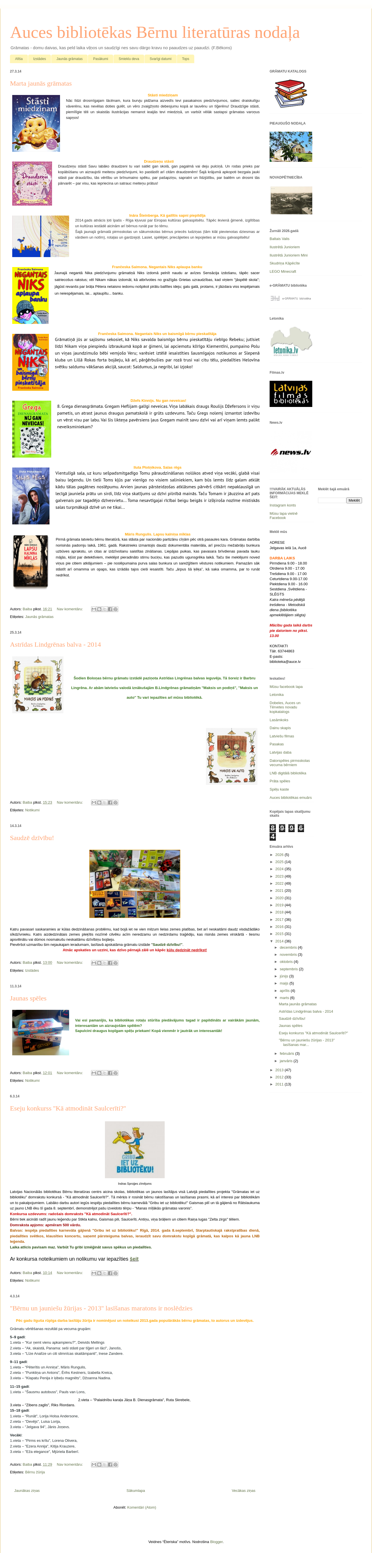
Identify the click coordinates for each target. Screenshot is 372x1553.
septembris (289, 969)
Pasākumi (100, 59)
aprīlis (285, 991)
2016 (280, 927)
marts (285, 998)
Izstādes (39, 59)
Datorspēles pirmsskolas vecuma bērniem (290, 762)
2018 (280, 912)
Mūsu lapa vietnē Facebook (283, 515)
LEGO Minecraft (283, 271)
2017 (280, 919)
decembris (289, 947)
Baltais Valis (280, 239)
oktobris (287, 961)
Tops (185, 59)
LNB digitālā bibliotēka (288, 773)
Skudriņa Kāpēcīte (285, 263)
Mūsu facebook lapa (286, 687)
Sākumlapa (136, 1490)
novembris (289, 954)
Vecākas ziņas (243, 1490)
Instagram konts (283, 505)
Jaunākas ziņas (27, 1490)
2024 (280, 869)
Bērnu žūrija (35, 1472)
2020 (280, 898)
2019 (280, 905)
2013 (280, 1070)
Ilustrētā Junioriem (285, 247)
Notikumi (32, 810)
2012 (280, 1077)
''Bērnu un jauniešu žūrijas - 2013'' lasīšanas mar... (306, 1042)
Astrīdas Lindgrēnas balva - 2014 (55, 644)
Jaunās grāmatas (69, 59)
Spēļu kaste (279, 789)
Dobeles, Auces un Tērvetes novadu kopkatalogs (285, 707)
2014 (280, 941)
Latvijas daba (281, 752)
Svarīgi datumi (160, 59)
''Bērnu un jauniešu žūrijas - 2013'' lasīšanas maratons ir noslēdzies (101, 1308)
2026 (280, 855)
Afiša (19, 59)
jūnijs (284, 976)
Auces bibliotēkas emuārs (291, 797)
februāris (287, 1053)
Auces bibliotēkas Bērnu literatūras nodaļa (155, 32)
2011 (280, 1084)
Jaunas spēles (28, 998)
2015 (280, 934)
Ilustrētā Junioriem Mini (289, 255)
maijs (285, 983)
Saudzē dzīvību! (32, 837)
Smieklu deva (129, 59)
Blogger (216, 1542)
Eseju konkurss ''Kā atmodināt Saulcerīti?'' (68, 1108)
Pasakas (277, 744)
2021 (280, 890)
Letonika (277, 694)
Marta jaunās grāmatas (41, 83)
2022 (280, 883)
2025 (280, 862)
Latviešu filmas (282, 736)
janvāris (287, 1061)
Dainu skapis (280, 728)
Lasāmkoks (279, 720)
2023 (280, 876)
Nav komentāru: (70, 609)
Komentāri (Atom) (141, 1507)
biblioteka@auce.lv (285, 661)
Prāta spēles (280, 781)
